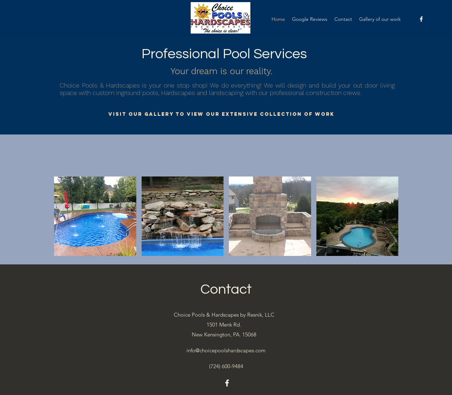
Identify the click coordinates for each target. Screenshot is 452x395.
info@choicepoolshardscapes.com (226, 350)
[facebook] (421, 19)
